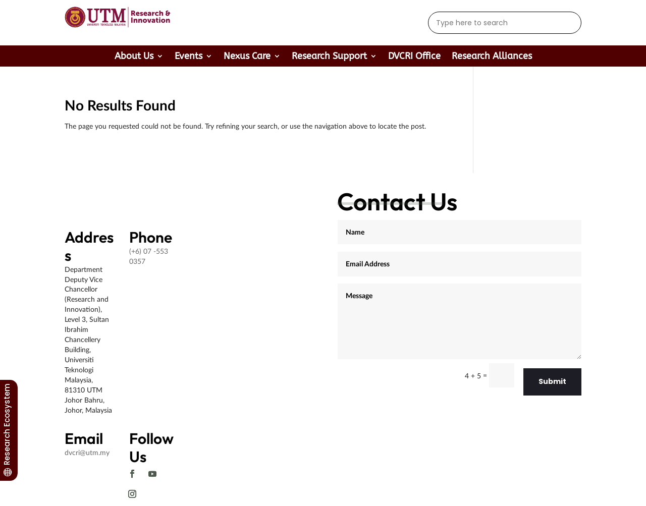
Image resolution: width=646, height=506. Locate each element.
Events (188, 57)
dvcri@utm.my (87, 452)
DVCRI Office (414, 57)
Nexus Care (247, 57)
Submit (552, 381)
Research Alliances (492, 57)
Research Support (329, 57)
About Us (134, 57)
